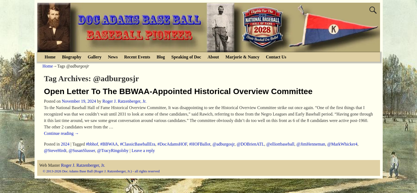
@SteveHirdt (55, 150)
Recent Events (137, 57)
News (113, 57)
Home (50, 57)
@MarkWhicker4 (342, 144)
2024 (65, 144)
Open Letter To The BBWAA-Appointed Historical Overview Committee (178, 91)
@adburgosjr (223, 144)
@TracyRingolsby (113, 150)
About (213, 57)
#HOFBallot (199, 144)
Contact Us (276, 57)
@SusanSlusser (82, 150)
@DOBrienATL (250, 144)
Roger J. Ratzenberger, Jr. (83, 165)
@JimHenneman (310, 144)
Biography (71, 57)
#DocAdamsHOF (172, 144)
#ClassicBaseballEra (137, 144)
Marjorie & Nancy (243, 57)
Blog (161, 57)
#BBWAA (109, 144)
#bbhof (92, 144)
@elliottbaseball (280, 144)
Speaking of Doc (186, 57)
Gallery (95, 57)
